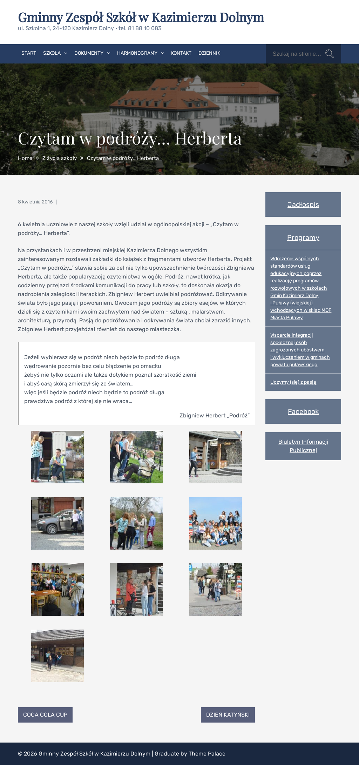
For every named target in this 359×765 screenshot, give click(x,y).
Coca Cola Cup (45, 714)
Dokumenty (88, 53)
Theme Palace (207, 753)
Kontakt (181, 53)
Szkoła (52, 53)
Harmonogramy (137, 53)
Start (28, 53)
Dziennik (209, 53)
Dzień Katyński (228, 714)
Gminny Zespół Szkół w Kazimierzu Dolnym (141, 16)
